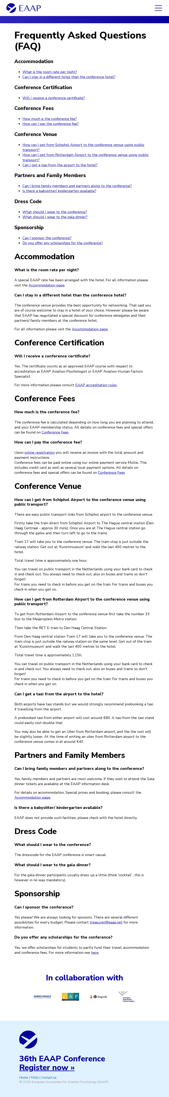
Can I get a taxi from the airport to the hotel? (60, 165)
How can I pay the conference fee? (50, 123)
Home (23, 1077)
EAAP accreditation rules (96, 385)
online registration (39, 452)
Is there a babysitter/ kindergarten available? (59, 191)
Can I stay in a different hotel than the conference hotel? (69, 77)
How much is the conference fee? (49, 118)
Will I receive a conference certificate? (53, 98)
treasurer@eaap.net (106, 922)
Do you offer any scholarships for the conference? (62, 243)
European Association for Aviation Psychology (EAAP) (70, 1082)
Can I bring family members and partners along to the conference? (77, 186)
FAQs (35, 1077)
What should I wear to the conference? (54, 212)
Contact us (48, 1077)
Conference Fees (55, 432)
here (95, 952)
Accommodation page (46, 285)
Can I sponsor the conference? (46, 238)
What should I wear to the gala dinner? (55, 217)
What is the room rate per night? (49, 72)
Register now (43, 1067)
